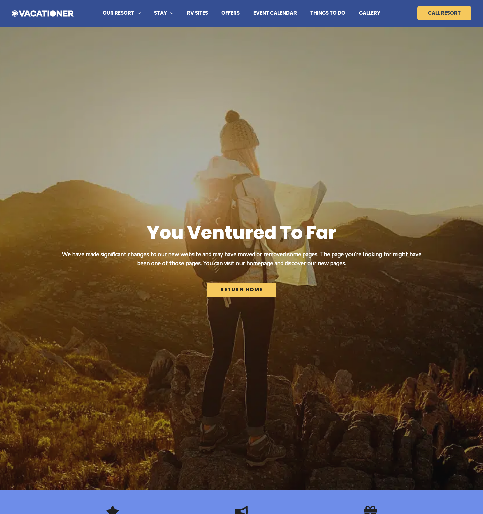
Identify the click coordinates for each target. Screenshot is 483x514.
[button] (147, 13)
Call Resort (444, 13)
